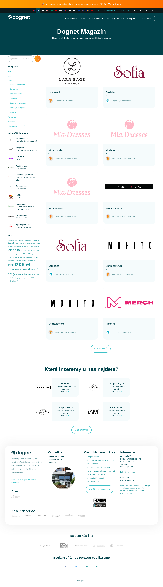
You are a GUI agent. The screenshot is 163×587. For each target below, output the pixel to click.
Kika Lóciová (59, 101)
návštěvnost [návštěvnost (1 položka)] (21, 257)
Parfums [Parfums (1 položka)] (23, 260)
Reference (12, 117)
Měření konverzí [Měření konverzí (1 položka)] (12, 257)
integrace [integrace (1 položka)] (26, 246)
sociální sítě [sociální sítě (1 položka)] (35, 274)
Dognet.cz (115, 101)
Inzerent (11, 76)
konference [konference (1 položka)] (11, 254)
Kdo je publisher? (93, 457)
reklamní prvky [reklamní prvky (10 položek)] (23, 274)
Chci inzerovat (71, 19)
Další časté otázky (99, 489)
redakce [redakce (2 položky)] (23, 270)
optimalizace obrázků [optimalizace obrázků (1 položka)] (32, 257)
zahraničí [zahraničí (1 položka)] (15, 281)
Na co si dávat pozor (18, 103)
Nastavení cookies (127, 493)
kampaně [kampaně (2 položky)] (23, 250)
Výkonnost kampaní (17, 84)
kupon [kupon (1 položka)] (17, 254)
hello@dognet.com (127, 472)
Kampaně (106, 19)
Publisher (11, 81)
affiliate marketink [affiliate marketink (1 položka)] (13, 240)
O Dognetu (12, 112)
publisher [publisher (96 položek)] (22, 264)
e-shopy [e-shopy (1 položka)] (16, 243)
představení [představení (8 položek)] (13, 269)
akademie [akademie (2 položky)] (22, 240)
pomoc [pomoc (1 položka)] (29, 260)
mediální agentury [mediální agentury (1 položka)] (31, 254)
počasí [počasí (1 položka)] (33, 260)
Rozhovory (14, 89)
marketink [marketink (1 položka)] (22, 254)
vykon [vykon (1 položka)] (20, 278)
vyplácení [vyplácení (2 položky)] (26, 278)
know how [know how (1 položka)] (36, 250)
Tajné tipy (13, 98)
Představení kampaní (16, 126)
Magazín (115, 19)
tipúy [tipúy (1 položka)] (16, 278)
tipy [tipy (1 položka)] (13, 278)
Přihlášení (124, 11)
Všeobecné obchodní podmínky (132, 488)
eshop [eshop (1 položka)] (33, 243)
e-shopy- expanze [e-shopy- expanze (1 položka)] (25, 243)
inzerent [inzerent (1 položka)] (37, 246)
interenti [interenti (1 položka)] (32, 246)
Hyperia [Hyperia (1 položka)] (20, 246)
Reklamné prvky (16, 94)
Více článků (100, 349)
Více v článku (114, 4)
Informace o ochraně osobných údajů (135, 485)
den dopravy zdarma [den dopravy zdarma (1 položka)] (32, 240)
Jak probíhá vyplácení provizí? (99, 467)
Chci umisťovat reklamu (91, 19)
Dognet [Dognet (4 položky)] (11, 243)
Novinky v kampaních (18, 108)
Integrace (11, 122)
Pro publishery (126, 19)
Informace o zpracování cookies (133, 491)
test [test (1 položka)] (9, 278)
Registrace (109, 11)
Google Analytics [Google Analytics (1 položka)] (13, 246)
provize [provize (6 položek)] (11, 265)
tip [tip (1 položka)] (11, 278)
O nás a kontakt (145, 19)
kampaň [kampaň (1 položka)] (30, 250)
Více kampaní (81, 430)
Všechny (11, 71)
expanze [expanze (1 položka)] (37, 243)
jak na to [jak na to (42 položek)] (14, 250)
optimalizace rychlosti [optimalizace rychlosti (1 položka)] (14, 260)
